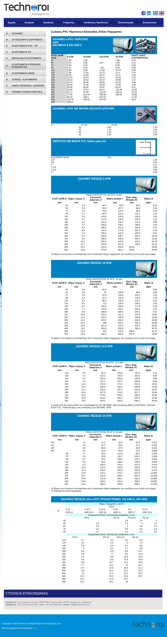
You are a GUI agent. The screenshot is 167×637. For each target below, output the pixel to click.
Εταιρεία (29, 22)
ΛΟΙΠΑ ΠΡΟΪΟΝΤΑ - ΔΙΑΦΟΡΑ (25, 85)
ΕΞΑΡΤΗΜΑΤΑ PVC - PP (22, 46)
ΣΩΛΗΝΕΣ (14, 33)
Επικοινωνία (149, 22)
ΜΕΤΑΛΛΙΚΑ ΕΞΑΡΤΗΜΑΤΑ (23, 58)
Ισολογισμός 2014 (53, 623)
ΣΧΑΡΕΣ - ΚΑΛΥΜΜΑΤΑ (21, 79)
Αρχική (11, 22)
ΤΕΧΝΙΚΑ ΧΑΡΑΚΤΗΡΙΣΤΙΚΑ (24, 92)
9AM (35, 628)
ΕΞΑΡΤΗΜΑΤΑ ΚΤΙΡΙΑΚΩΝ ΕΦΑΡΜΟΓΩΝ (23, 66)
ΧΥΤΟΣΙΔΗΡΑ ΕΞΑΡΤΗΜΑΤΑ (24, 39)
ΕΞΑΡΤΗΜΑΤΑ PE (18, 52)
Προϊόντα (48, 22)
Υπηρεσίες (68, 22)
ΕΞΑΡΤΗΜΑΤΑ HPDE (20, 73)
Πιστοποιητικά (125, 22)
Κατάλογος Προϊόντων (96, 22)
